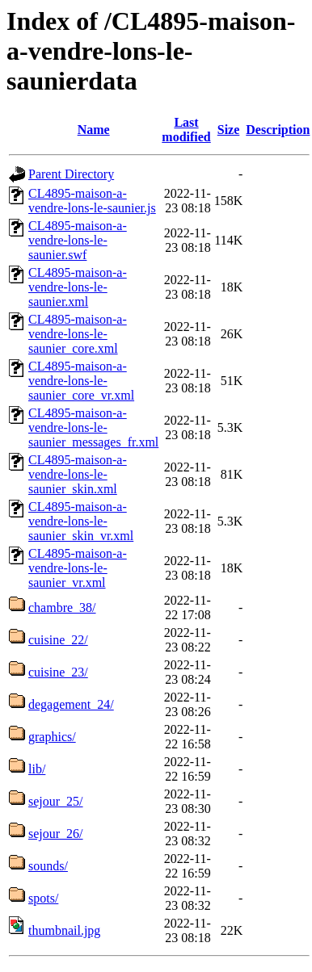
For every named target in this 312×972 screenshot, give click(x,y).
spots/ (43, 898)
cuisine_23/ (58, 672)
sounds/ (48, 866)
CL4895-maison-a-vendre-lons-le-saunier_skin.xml (77, 474)
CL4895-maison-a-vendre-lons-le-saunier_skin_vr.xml (80, 521)
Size (228, 129)
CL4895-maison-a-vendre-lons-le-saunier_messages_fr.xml (93, 427)
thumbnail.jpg (64, 930)
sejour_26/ (55, 833)
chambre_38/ (62, 607)
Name (94, 129)
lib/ (36, 769)
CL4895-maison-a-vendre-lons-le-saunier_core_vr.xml (81, 380)
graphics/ (52, 737)
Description (278, 129)
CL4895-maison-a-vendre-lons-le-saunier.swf (77, 240)
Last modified (186, 129)
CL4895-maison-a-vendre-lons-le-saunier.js (92, 200)
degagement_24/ (71, 704)
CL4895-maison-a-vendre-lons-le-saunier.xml (77, 287)
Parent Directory (71, 174)
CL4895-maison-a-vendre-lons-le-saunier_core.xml (77, 333)
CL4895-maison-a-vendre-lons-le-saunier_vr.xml (77, 568)
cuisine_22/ (58, 640)
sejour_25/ (55, 801)
